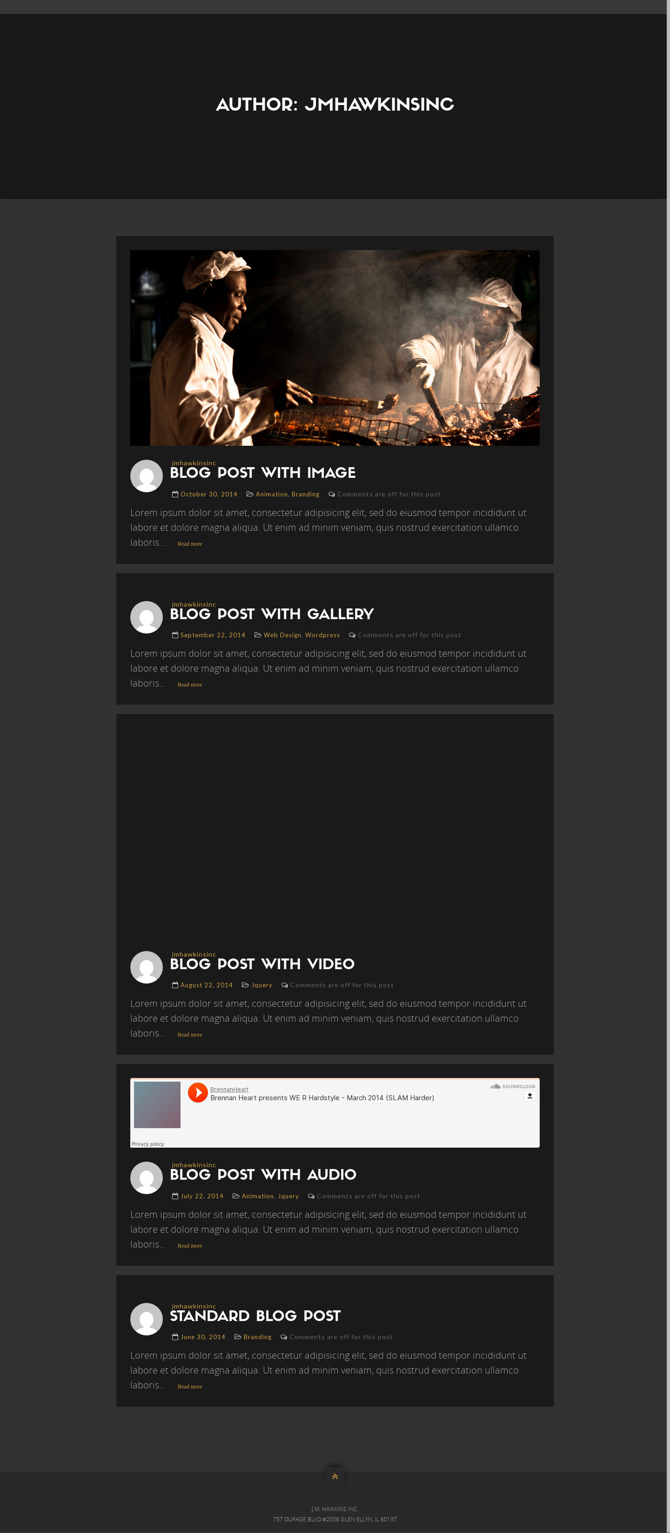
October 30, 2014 (209, 494)
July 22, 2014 (202, 1197)
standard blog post (259, 1318)
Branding (306, 494)
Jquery (262, 986)
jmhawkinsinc (194, 463)
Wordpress (322, 635)
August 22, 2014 (207, 986)
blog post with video (266, 966)
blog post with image (266, 474)
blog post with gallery (275, 615)
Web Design (283, 635)
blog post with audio (267, 1177)
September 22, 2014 (213, 635)
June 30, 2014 (203, 1338)
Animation (272, 494)
